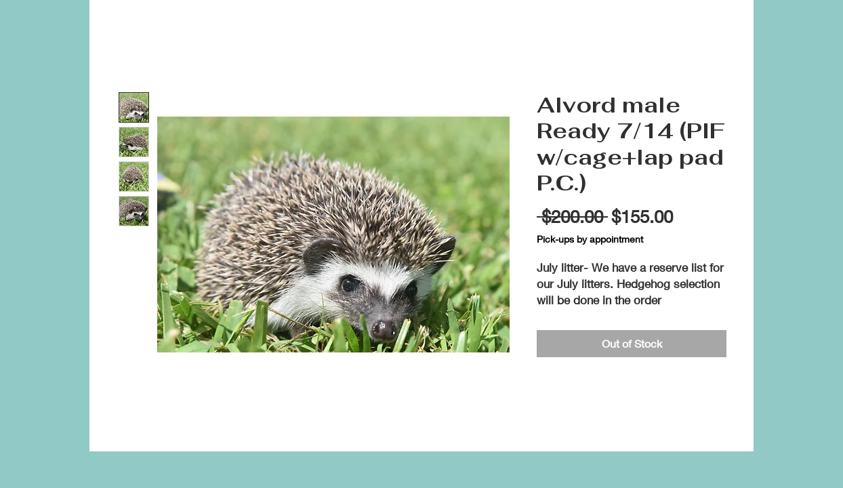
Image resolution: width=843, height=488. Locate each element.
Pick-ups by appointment (590, 239)
